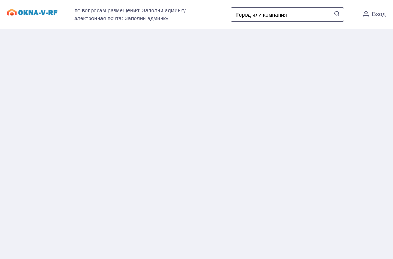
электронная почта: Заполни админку (121, 18)
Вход (374, 14)
